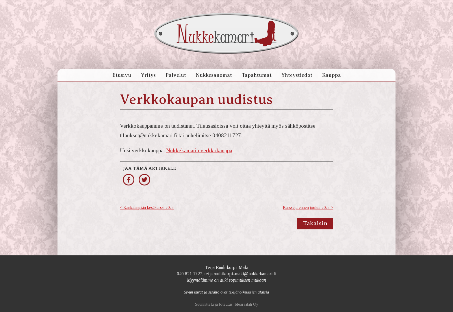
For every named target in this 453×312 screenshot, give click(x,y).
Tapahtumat (257, 75)
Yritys (148, 75)
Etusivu (121, 75)
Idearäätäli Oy (246, 304)
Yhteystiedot (296, 75)
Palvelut (176, 75)
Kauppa (331, 75)
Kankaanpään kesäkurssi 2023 (148, 207)
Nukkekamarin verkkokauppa (199, 150)
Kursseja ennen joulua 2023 (306, 207)
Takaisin (315, 223)
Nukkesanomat (214, 75)
